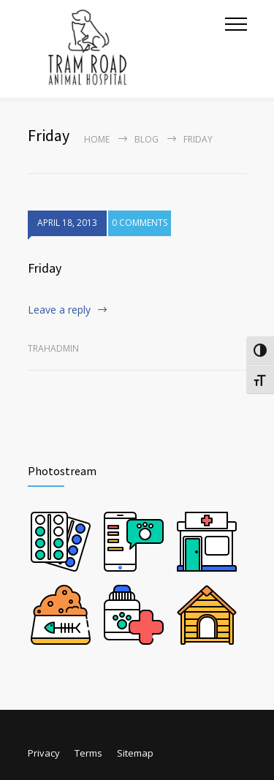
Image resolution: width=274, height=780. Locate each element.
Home (97, 139)
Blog (146, 139)
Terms (88, 753)
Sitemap (135, 753)
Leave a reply (59, 310)
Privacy (44, 753)
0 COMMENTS (139, 222)
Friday (44, 268)
